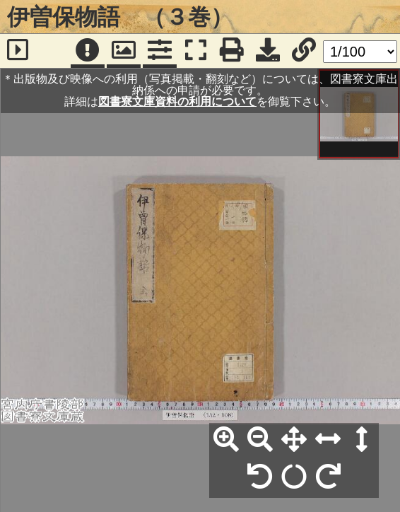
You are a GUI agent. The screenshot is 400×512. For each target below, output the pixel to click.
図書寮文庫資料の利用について (177, 101)
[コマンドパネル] (160, 51)
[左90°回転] (260, 477)
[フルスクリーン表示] (196, 51)
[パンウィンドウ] (124, 51)
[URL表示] (304, 51)
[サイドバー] (17, 51)
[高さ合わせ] (362, 440)
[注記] (88, 51)
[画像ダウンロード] (268, 51)
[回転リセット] (294, 477)
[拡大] (226, 440)
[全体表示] (294, 440)
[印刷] (232, 51)
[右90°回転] (328, 477)
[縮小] (260, 440)
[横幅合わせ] (328, 440)
